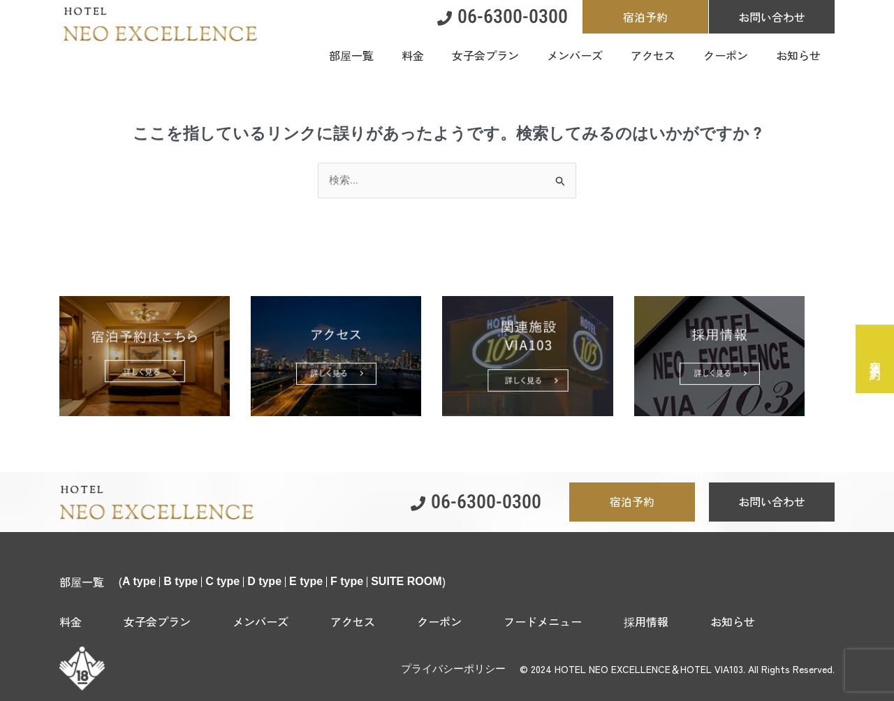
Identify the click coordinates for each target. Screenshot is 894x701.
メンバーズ (260, 621)
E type (306, 581)
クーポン (439, 621)
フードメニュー (543, 621)
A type (139, 581)
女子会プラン (157, 621)
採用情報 (646, 621)
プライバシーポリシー (453, 669)
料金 (70, 621)
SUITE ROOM (406, 581)
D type (264, 581)
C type (222, 581)
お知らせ (732, 621)
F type (346, 581)
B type (180, 581)
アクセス (352, 621)
